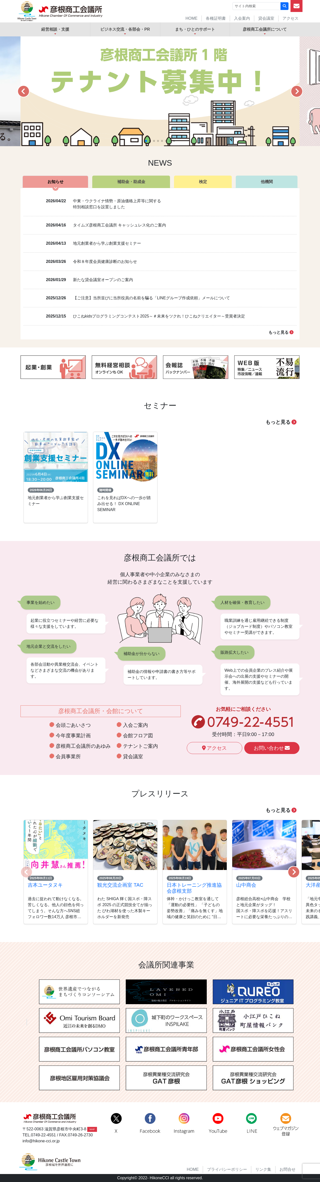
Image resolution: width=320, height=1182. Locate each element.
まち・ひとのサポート (195, 29)
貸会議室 (266, 18)
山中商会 (246, 885)
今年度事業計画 (73, 735)
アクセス (290, 18)
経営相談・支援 (55, 29)
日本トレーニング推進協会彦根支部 (194, 888)
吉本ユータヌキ (45, 885)
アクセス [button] (214, 748)
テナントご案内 (140, 746)
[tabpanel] (160, 263)
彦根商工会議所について (265, 29)
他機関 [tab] (267, 182)
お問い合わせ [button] (272, 748)
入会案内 (242, 18)
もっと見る (281, 332)
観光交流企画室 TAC (120, 885)
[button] (23, 91)
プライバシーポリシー (227, 1169)
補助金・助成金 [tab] (131, 182)
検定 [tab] (203, 182)
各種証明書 (216, 18)
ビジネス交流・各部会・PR (125, 29)
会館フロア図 (138, 735)
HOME (192, 18)
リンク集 (263, 1169)
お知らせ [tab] (56, 182)
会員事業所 (68, 756)
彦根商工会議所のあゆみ (83, 746)
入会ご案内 (135, 725)
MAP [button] (92, 1129)
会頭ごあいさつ (73, 725)
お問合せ (288, 1169)
